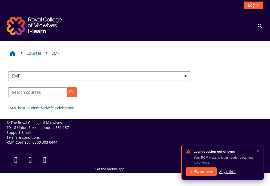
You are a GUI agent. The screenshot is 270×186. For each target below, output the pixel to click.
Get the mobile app (109, 169)
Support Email (18, 132)
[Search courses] (38, 92)
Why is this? (227, 171)
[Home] (35, 25)
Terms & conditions (23, 137)
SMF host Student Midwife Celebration (42, 107)
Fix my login (201, 171)
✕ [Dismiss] (258, 151)
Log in (253, 5)
